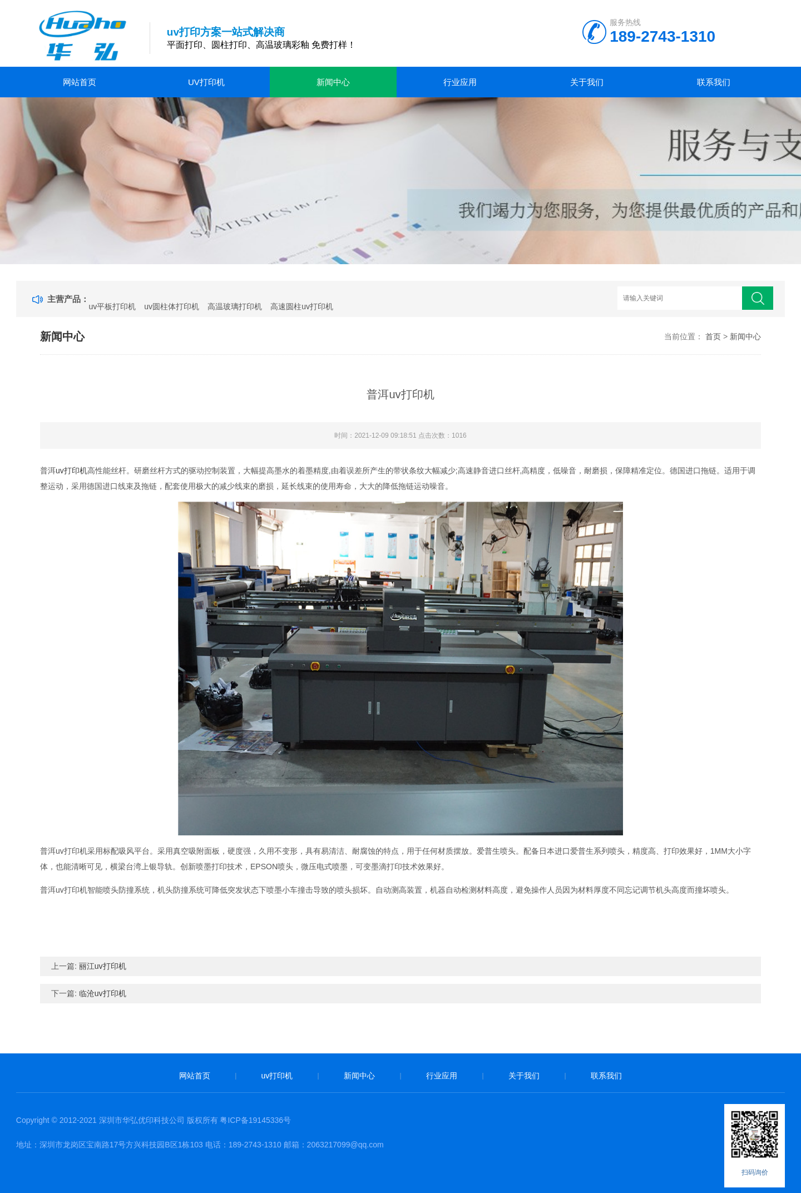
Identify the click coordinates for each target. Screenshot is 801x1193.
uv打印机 (206, 82)
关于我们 (587, 82)
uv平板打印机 (112, 306)
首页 (713, 336)
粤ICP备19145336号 (255, 1120)
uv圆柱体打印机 (171, 306)
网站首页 (79, 82)
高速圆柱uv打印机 (301, 306)
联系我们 (713, 82)
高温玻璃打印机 (234, 306)
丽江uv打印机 (102, 966)
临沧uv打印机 (102, 993)
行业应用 (460, 82)
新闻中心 (333, 82)
